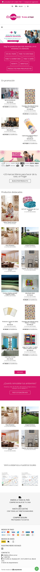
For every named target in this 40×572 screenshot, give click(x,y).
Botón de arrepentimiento (9, 562)
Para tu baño (29, 59)
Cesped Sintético (30, 245)
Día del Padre (11, 54)
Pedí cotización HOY (20, 393)
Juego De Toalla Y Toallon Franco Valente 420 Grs (30, 347)
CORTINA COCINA (10, 357)
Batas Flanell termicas (10, 222)
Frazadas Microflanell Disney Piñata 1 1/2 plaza (30, 106)
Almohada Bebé (30, 293)
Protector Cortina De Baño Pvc (10, 322)
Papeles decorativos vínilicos (30, 268)
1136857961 (5, 557)
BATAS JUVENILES (10, 100)
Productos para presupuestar (19, 69)
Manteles (24, 64)
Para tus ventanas (26, 54)
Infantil (14, 64)
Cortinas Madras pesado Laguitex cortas (10, 293)
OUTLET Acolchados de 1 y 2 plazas (30, 209)
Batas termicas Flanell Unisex (10, 128)
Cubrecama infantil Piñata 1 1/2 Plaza (30, 136)
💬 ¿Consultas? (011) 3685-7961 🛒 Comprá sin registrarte (20, 2)
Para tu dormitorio (13, 59)
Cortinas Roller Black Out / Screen (10, 269)
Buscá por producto (20, 181)
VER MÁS (20, 372)
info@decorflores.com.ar (9, 555)
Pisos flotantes (10, 245)
